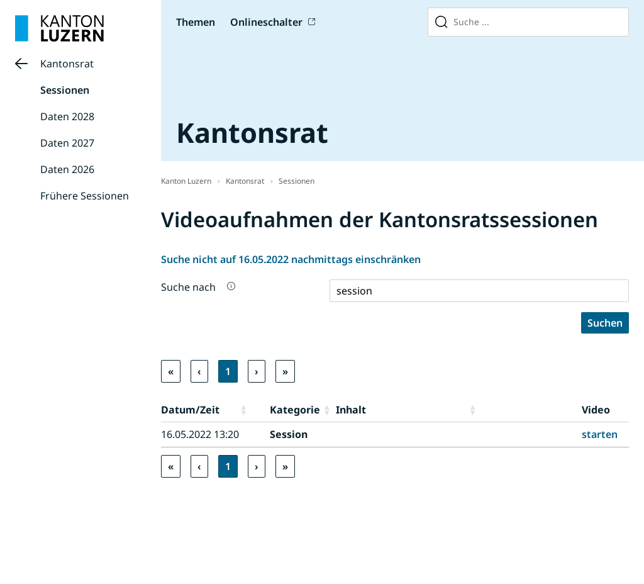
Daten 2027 (67, 143)
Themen (195, 22)
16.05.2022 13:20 (200, 434)
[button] (252, 409)
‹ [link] (199, 371)
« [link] (171, 371)
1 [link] (228, 371)
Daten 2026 (67, 169)
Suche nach (188, 287)
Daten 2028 (67, 116)
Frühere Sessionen (84, 196)
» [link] (285, 371)
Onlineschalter (266, 22)
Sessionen (64, 90)
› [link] (256, 371)
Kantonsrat (67, 63)
